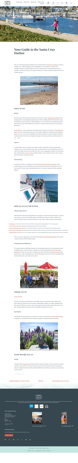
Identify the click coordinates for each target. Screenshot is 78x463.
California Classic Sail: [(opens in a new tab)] (14, 232)
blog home (40, 381)
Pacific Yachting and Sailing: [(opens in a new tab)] (15, 230)
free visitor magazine (39, 426)
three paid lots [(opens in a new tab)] (26, 364)
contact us (8, 424)
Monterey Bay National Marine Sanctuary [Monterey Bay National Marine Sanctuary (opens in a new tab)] (47, 164)
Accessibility (29, 450)
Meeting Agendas (39, 450)
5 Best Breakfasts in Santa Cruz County (60, 381)
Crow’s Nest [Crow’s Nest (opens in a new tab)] (30, 153)
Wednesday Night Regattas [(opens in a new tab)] (50, 237)
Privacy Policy (48, 450)
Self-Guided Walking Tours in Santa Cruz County (19, 381)
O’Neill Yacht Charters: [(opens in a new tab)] (14, 226)
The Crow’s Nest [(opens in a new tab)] (18, 296)
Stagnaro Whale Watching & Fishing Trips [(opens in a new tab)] (18, 228)
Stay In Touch (9, 435)
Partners (43, 450)
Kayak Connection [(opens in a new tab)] (55, 252)
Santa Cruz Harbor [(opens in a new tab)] (52, 64)
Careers (33, 450)
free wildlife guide (67, 426)
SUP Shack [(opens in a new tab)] (41, 254)
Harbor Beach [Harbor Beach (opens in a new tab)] (17, 130)
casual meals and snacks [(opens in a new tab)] (57, 316)
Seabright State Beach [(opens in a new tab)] (53, 118)
